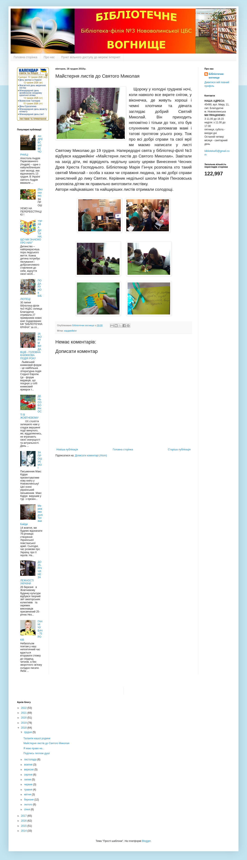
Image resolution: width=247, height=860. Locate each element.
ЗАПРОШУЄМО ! (40, 460)
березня (29, 799)
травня (28, 789)
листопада (30, 759)
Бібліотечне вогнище (216, 76)
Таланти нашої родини (36, 738)
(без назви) (40, 192)
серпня (28, 774)
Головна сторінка (25, 57)
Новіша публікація (67, 449)
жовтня (28, 764)
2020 (24, 717)
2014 (24, 830)
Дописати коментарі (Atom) (91, 455)
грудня (28, 732)
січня (27, 809)
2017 (24, 815)
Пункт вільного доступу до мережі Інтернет (90, 57)
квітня (28, 794)
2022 (24, 707)
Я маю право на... (34, 748)
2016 (24, 820)
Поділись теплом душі (36, 753)
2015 (24, 825)
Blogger (146, 841)
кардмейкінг (70, 330)
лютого (28, 804)
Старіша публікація (179, 449)
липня (28, 779)
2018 (24, 727)
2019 (24, 722)
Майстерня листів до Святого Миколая (46, 743)
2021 (24, 712)
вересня (29, 769)
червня (28, 784)
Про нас (49, 57)
